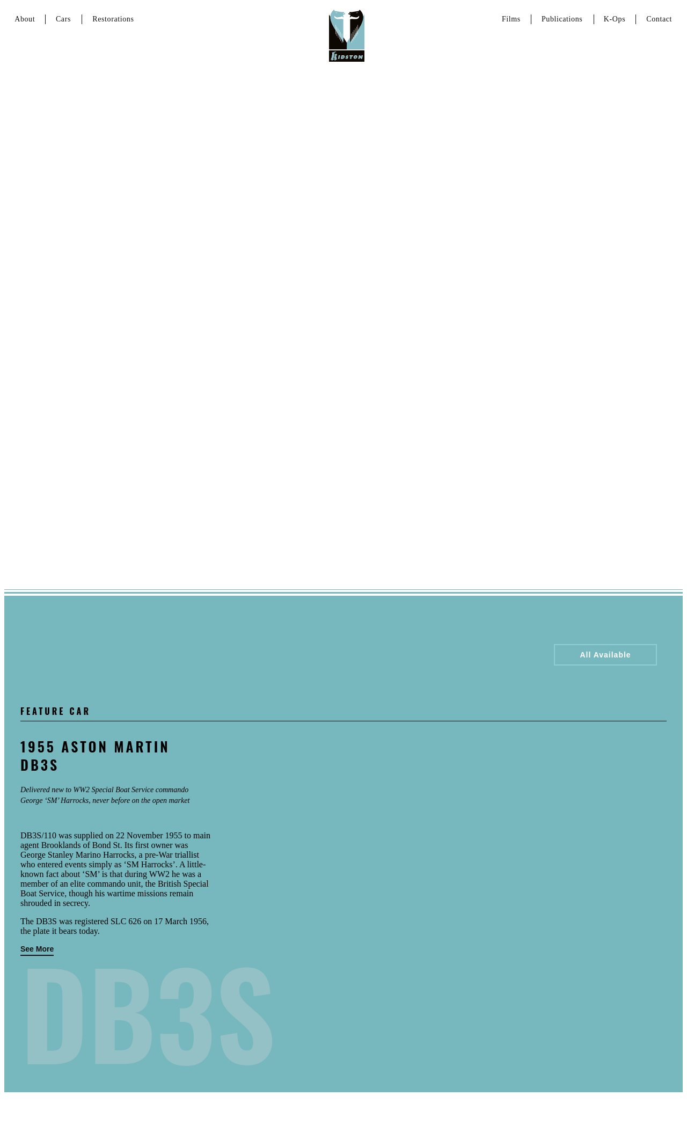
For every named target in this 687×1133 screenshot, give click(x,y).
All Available (605, 654)
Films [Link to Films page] (511, 19)
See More (37, 949)
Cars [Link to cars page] (63, 19)
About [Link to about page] (24, 19)
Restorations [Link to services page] (113, 19)
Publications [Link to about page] (562, 19)
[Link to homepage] (347, 34)
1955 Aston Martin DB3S (95, 755)
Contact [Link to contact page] (659, 19)
